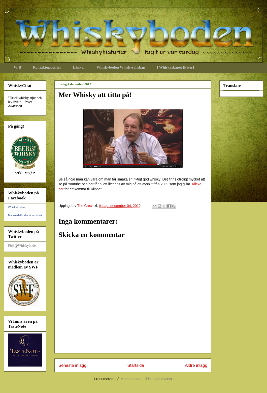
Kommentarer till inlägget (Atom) (146, 379)
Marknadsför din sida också (25, 215)
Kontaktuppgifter (47, 67)
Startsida (135, 365)
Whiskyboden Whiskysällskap (120, 67)
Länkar (79, 67)
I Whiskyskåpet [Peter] (175, 67)
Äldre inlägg (196, 365)
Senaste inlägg (72, 365)
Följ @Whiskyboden (23, 246)
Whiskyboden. (16, 207)
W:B (17, 67)
